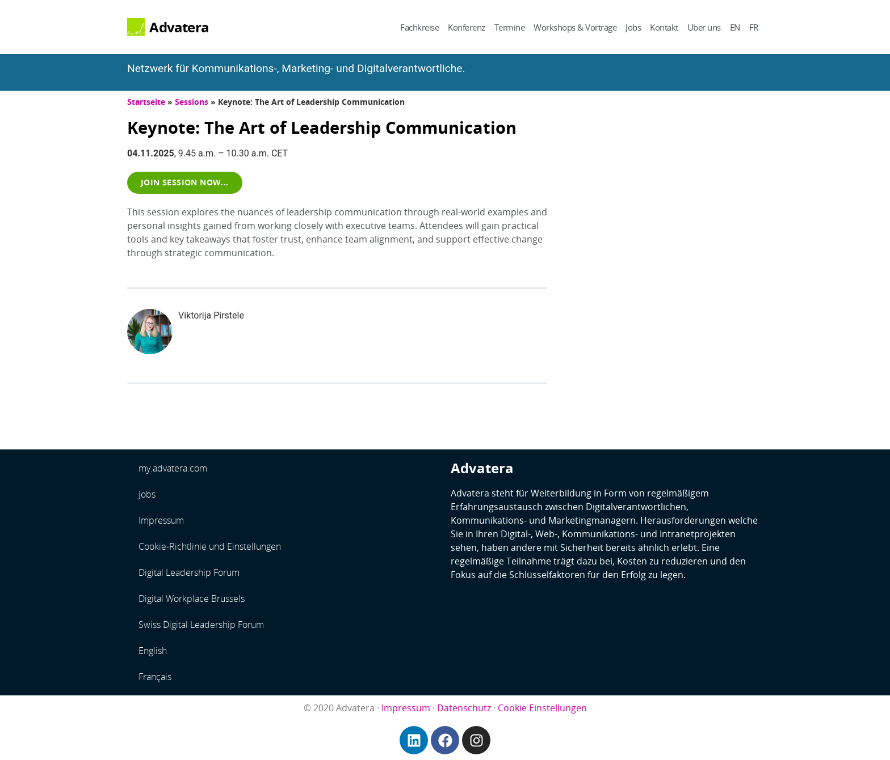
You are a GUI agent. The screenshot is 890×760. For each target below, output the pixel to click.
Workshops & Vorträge (575, 27)
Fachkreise (419, 27)
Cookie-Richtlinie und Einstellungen (209, 546)
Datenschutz (464, 708)
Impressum (161, 520)
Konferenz (466, 27)
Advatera (179, 27)
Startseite (146, 101)
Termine (509, 27)
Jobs (633, 27)
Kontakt (664, 27)
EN (735, 27)
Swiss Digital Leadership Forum (201, 624)
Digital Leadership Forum (189, 572)
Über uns (704, 27)
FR (753, 27)
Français (154, 676)
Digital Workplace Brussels (191, 598)
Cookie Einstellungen (542, 708)
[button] (184, 182)
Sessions (191, 101)
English (152, 650)
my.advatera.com (172, 468)
